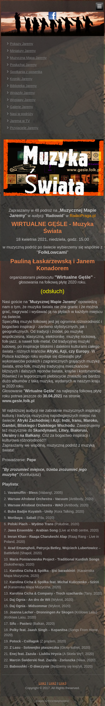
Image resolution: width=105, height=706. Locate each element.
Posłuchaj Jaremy (23, 65)
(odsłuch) (52, 291)
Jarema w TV (20, 121)
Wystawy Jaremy (22, 100)
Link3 (62, 683)
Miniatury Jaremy (23, 51)
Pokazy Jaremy (21, 44)
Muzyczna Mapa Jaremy (28, 58)
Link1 (42, 683)
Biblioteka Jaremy (23, 86)
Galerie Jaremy (21, 107)
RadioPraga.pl (83, 215)
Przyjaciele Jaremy (24, 128)
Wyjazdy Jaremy (22, 93)
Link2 (52, 683)
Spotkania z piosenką (26, 72)
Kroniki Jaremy (21, 79)
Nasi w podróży (21, 114)
